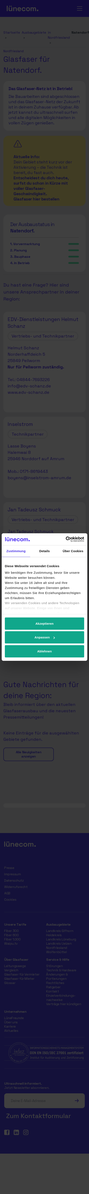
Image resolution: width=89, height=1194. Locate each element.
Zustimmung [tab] (16, 551)
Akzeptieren (44, 623)
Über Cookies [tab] (73, 551)
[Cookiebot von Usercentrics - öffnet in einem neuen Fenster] (65, 539)
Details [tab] (44, 551)
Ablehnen (44, 651)
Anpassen (45, 637)
